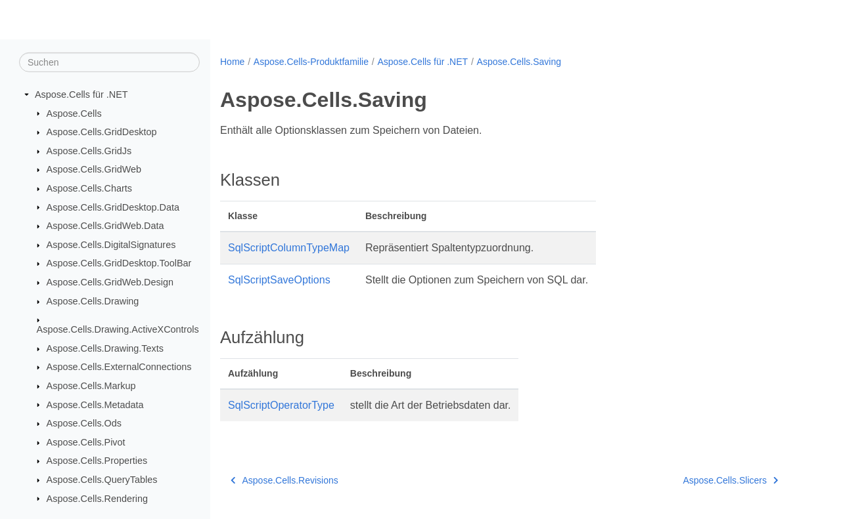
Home (232, 61)
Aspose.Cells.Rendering (97, 498)
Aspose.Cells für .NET (81, 94)
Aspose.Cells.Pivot (86, 442)
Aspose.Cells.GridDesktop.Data (113, 206)
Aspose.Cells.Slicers (730, 480)
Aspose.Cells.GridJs (89, 151)
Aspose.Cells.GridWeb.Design (110, 282)
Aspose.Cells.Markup (91, 386)
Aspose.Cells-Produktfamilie (311, 61)
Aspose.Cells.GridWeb (94, 169)
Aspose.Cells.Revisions (284, 480)
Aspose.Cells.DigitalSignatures (111, 244)
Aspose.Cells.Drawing (93, 301)
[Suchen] (109, 62)
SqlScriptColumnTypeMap (289, 247)
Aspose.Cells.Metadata (95, 404)
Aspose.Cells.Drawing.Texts (105, 348)
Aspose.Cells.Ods (84, 423)
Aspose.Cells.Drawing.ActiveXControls (118, 329)
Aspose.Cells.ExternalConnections (119, 367)
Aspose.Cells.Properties (97, 460)
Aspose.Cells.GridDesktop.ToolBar (119, 263)
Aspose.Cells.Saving (519, 61)
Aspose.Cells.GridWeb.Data (105, 225)
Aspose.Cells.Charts (89, 188)
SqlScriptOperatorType (281, 405)
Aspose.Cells (74, 113)
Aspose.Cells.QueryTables (102, 479)
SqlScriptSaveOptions (279, 279)
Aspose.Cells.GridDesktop (102, 132)
